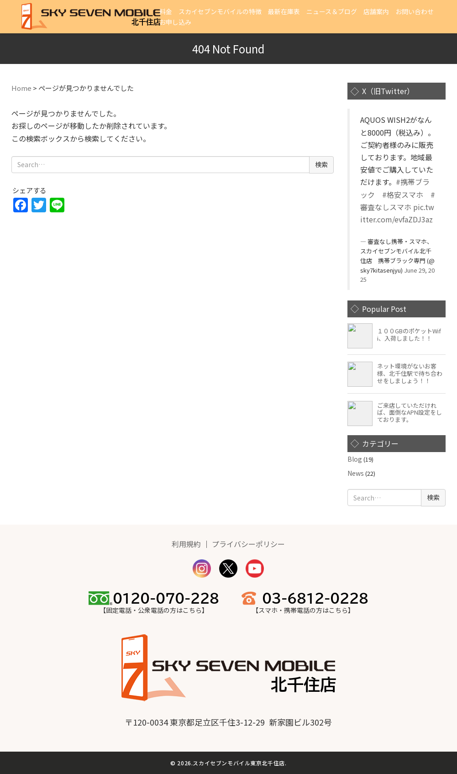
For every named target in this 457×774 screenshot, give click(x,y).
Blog (354, 458)
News (355, 473)
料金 (165, 11)
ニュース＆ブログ (331, 11)
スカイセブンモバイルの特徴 (220, 11)
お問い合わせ (414, 11)
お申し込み (175, 21)
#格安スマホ (402, 194)
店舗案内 (376, 11)
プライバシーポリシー (248, 543)
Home (21, 88)
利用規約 (186, 543)
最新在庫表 (284, 11)
